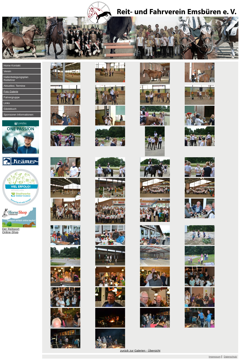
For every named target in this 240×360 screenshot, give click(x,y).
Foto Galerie (11, 91)
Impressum (215, 356)
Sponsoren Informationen (18, 114)
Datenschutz (230, 356)
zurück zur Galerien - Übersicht (140, 350)
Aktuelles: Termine (14, 85)
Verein (7, 71)
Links (7, 103)
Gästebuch (10, 108)
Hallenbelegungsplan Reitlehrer (16, 79)
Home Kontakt (12, 65)
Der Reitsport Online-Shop (10, 230)
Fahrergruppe (12, 97)
